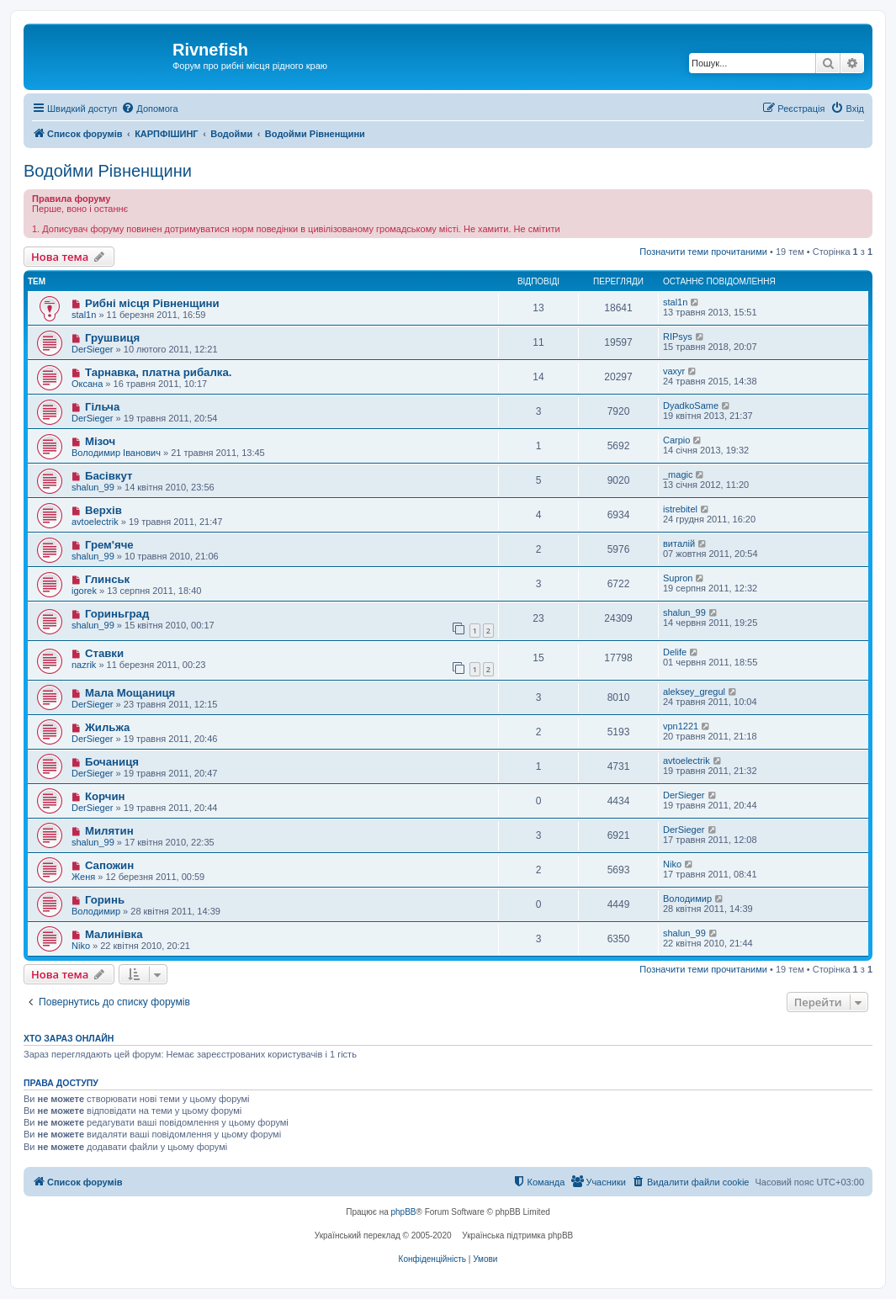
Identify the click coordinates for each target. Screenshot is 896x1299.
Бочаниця (112, 762)
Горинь (105, 899)
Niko (672, 864)
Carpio (676, 440)
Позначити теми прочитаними (703, 252)
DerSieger (93, 349)
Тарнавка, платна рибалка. (158, 372)
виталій (679, 543)
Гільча (102, 406)
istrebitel (680, 509)
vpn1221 (680, 726)
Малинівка (114, 934)
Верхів (103, 510)
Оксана (87, 384)
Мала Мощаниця (130, 693)
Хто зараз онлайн (69, 1038)
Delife (675, 652)
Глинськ (107, 579)
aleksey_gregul (694, 692)
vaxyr (674, 371)
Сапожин (109, 865)
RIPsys (677, 336)
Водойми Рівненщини (108, 171)
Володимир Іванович (116, 453)
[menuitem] (149, 108)
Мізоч (100, 441)
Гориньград (117, 613)
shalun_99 (93, 487)
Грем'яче (109, 544)
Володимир (96, 911)
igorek (84, 591)
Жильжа (107, 727)
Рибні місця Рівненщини (152, 303)
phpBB (403, 1212)
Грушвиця (112, 337)
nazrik (84, 665)
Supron (677, 578)
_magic (677, 474)
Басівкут (108, 475)
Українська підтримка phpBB (517, 1235)
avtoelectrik (95, 522)
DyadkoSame (690, 405)
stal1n (84, 315)
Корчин (105, 796)
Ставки (104, 653)
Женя (83, 877)
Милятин (109, 830)
